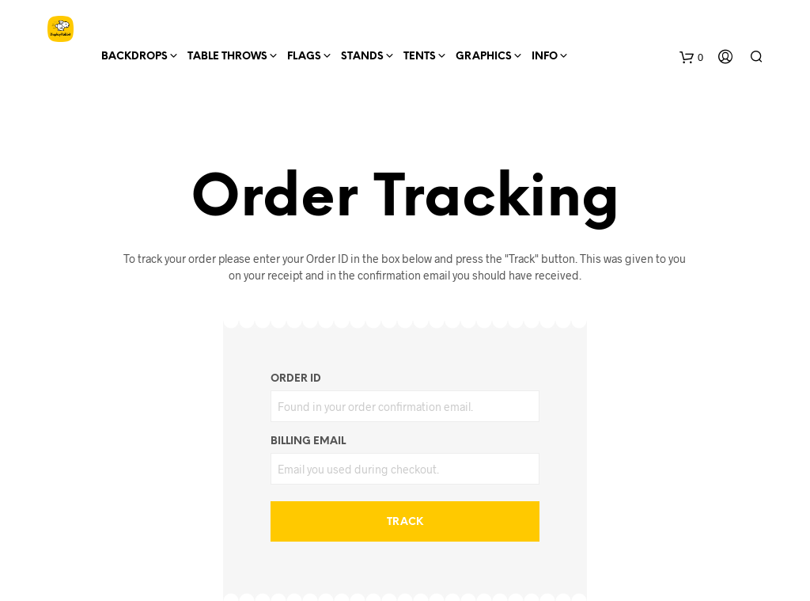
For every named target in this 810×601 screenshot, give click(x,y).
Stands (362, 56)
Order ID (296, 379)
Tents (419, 56)
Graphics (484, 56)
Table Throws (227, 56)
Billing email (308, 441)
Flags (304, 56)
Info (545, 56)
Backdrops (134, 56)
